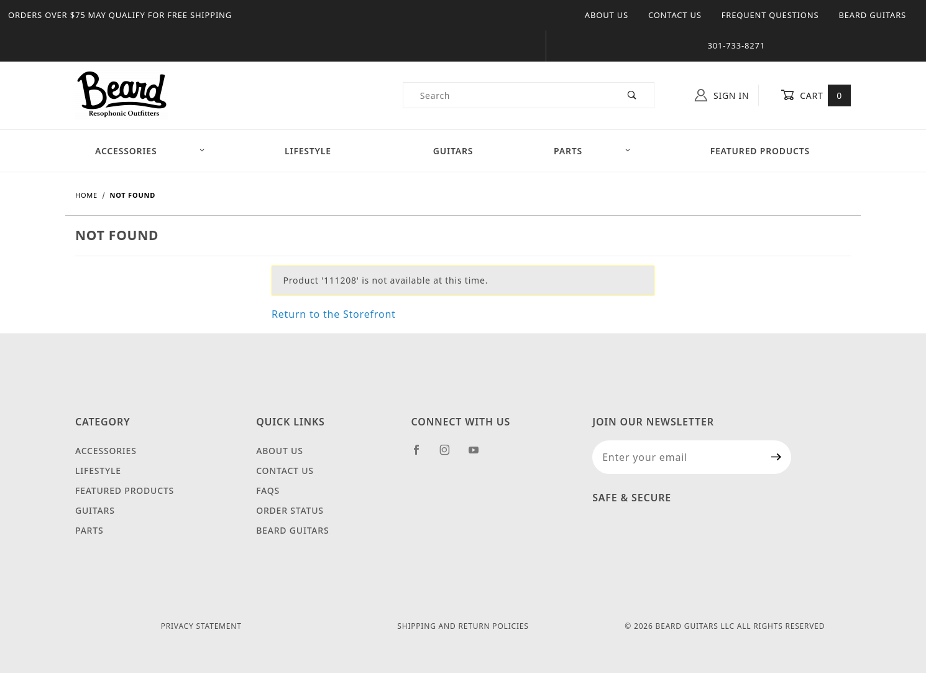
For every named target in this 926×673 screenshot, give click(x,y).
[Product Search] (507, 95)
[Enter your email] (677, 457)
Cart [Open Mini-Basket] (816, 95)
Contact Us (675, 15)
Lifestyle (308, 151)
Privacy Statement (201, 626)
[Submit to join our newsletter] (776, 457)
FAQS (268, 490)
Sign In (722, 95)
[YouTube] (479, 455)
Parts (592, 151)
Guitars (453, 151)
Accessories (150, 151)
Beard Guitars (872, 15)
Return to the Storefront (334, 314)
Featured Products (760, 151)
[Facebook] (421, 455)
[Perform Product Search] (632, 95)
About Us (606, 15)
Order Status (290, 510)
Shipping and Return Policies (462, 626)
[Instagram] (450, 455)
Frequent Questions (770, 15)
